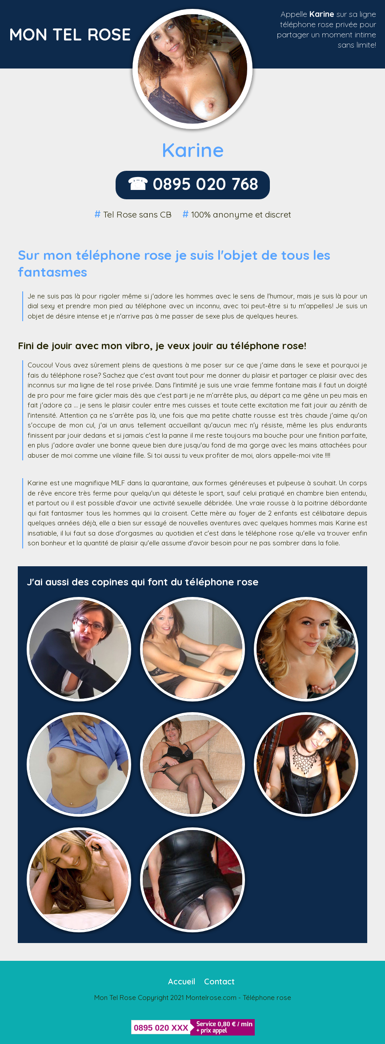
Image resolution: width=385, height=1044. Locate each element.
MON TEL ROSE (70, 34)
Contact (219, 981)
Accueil (181, 981)
